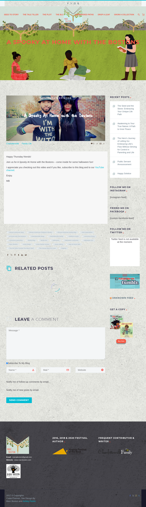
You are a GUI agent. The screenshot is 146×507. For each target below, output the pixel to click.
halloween (56, 240)
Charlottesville (13, 143)
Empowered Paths (84, 15)
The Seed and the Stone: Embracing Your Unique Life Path (126, 110)
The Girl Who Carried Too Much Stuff (21, 248)
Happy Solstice (125, 179)
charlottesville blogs (37, 236)
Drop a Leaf (104, 15)
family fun (44, 240)
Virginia (63, 248)
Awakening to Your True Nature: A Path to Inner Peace (126, 127)
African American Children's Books (40, 232)
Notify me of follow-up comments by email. (27, 381)
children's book (73, 236)
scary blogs (27, 244)
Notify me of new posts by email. (22, 390)
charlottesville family (56, 236)
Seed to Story (11, 15)
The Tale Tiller (30, 15)
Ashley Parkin (29, 501)
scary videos (59, 244)
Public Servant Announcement (125, 168)
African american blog (16, 232)
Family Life (28, 143)
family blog (31, 240)
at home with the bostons (17, 236)
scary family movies (42, 244)
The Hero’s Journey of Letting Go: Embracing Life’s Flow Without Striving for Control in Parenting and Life (127, 149)
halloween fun (88, 240)
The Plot (47, 15)
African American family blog (66, 232)
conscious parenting (15, 240)
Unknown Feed (122, 303)
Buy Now (121, 347)
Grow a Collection (124, 15)
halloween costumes (71, 240)
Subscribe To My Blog (18, 363)
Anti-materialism (87, 232)
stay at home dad (74, 244)
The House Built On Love (47, 248)
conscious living (89, 236)
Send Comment (19, 400)
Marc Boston (13, 244)
